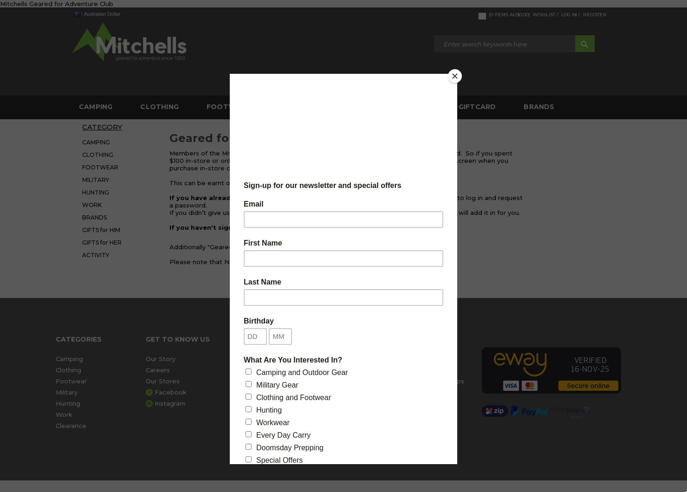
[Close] (455, 76)
